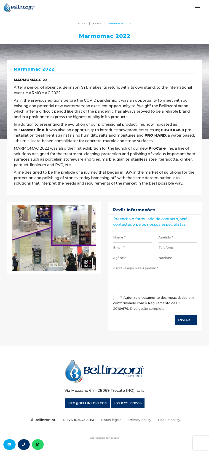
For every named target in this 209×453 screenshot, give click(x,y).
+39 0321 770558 (128, 403)
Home (82, 23)
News (97, 23)
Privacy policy (139, 420)
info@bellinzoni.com (87, 403)
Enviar (186, 320)
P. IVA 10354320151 (78, 420)
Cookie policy (169, 420)
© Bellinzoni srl (43, 420)
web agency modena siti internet (104, 438)
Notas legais (111, 420)
